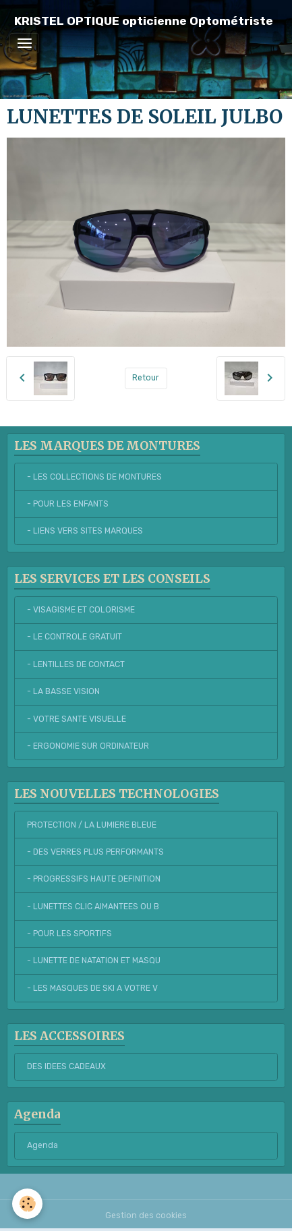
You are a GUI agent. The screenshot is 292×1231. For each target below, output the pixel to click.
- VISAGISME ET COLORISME (81, 609)
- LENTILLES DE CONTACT (76, 664)
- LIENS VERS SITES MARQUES (85, 531)
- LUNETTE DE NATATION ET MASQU (93, 960)
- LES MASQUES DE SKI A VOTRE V (92, 988)
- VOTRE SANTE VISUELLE (76, 719)
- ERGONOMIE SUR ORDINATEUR (88, 746)
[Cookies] (27, 1204)
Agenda (42, 1145)
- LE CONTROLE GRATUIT (74, 636)
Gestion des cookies (146, 1215)
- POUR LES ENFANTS (68, 504)
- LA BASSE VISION (63, 691)
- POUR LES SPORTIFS (69, 933)
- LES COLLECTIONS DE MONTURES (94, 477)
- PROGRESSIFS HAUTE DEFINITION (93, 879)
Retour (145, 377)
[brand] (143, 21)
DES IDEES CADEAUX (66, 1066)
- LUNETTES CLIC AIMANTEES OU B (93, 906)
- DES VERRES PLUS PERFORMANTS (95, 852)
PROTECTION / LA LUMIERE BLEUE (91, 825)
